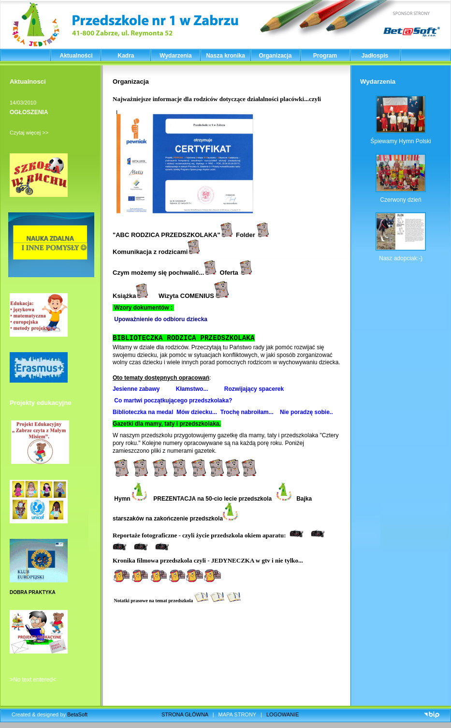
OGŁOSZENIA (29, 112)
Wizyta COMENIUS (194, 295)
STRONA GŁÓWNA (184, 714)
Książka (130, 295)
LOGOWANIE (282, 714)
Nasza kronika (225, 55)
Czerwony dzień (400, 199)
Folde (244, 234)
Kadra (125, 55)
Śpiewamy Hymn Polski (400, 141)
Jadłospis (375, 55)
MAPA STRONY (237, 714)
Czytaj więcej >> (29, 132)
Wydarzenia (175, 55)
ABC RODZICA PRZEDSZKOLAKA (166, 234)
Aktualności (75, 55)
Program (325, 55)
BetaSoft (77, 714)
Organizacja (275, 55)
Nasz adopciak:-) (400, 258)
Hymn (130, 498)
